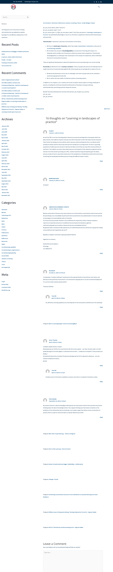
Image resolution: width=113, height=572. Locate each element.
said (3, 80)
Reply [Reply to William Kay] (101, 291)
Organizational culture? (12, 80)
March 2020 (5, 137)
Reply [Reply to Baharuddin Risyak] (101, 189)
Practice (4, 230)
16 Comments (47, 23)
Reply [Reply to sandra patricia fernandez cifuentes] (101, 253)
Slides (3, 244)
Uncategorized (6, 267)
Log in (3, 281)
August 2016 (5, 155)
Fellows (75, 6)
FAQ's (3, 221)
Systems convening (7, 258)
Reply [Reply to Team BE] (101, 307)
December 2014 (6, 169)
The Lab (47, 6)
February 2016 (5, 163)
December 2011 (6, 195)
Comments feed (6, 287)
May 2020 (4, 135)
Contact (67, 6)
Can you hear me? (6, 65)
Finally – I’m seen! (6, 60)
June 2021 (4, 129)
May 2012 (4, 186)
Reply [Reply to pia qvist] (101, 161)
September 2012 (6, 181)
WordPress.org (6, 290)
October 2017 (5, 149)
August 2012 (5, 184)
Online (3, 227)
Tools (3, 264)
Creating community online (9, 63)
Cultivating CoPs (6, 215)
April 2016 (4, 161)
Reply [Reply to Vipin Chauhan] (101, 417)
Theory (4, 261)
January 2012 (5, 192)
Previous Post (39, 109)
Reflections (5, 238)
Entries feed (5, 284)
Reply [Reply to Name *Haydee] (101, 365)
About (21, 6)
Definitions (5, 218)
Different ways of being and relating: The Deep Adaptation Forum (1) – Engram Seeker (72, 512)
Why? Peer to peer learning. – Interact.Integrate (62, 433)
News (3, 224)
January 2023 (5, 126)
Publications (5, 232)
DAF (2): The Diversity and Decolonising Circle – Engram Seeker (66, 527)
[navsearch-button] (99, 6)
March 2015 (5, 166)
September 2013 (6, 175)
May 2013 (4, 178)
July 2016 (4, 158)
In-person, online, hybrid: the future (12, 57)
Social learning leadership (9, 253)
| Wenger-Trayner (53, 479)
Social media (5, 256)
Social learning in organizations (11, 250)
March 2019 (5, 146)
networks (89, 46)
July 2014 (4, 172)
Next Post (107, 109)
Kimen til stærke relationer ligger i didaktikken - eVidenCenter (66, 464)
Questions (4, 235)
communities (81, 46)
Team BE (54, 296)
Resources (57, 6)
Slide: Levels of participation (11, 96)
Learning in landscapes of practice (11, 112)
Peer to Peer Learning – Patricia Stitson (60, 449)
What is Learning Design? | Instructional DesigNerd (63, 323)
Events (39, 6)
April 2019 (4, 143)
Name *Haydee (53, 340)
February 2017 (5, 152)
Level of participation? (9, 88)
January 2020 (5, 140)
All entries (4, 209)
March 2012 (5, 189)
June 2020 (4, 132)
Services (30, 6)
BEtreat (4, 212)
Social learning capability (9, 247)
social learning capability (54, 48)
